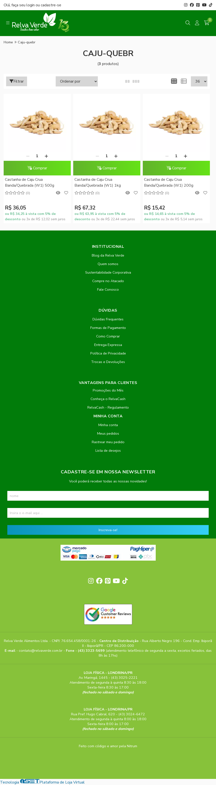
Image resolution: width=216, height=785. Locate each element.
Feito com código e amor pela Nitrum (108, 746)
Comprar (37, 168)
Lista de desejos (108, 450)
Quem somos (108, 263)
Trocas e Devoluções (108, 361)
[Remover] (28, 155)
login (31, 5)
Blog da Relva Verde (108, 255)
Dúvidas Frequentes (108, 319)
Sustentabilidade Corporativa (108, 272)
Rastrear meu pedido (108, 442)
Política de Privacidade (108, 353)
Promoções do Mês (108, 390)
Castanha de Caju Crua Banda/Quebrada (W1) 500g (29, 182)
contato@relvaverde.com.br (41, 650)
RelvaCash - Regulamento (108, 407)
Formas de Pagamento (108, 327)
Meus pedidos (108, 433)
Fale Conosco (108, 289)
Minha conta (108, 424)
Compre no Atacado (108, 280)
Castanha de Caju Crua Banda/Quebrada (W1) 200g (168, 182)
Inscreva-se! (108, 529)
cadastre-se (51, 5)
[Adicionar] (46, 155)
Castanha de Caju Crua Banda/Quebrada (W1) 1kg (97, 182)
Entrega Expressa (108, 344)
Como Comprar (108, 336)
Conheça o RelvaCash (108, 398)
